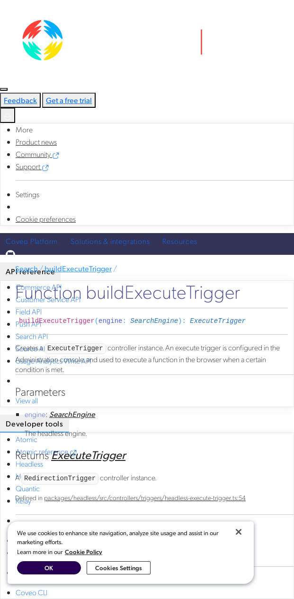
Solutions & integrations (110, 241)
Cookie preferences (46, 219)
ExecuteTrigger (218, 321)
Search (26, 268)
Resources (179, 241)
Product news (36, 142)
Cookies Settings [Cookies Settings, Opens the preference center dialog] (118, 568)
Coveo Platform (32, 241)
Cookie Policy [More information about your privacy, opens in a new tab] (83, 551)
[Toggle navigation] (4, 89)
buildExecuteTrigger (78, 268)
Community (38, 154)
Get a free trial (69, 100)
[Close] (238, 531)
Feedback (20, 100)
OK (49, 568)
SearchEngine (154, 321)
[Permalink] (252, 321)
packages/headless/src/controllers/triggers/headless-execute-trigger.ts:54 (145, 497)
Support (32, 166)
